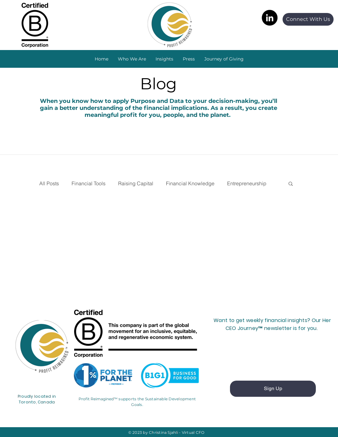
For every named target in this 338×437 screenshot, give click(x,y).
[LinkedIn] (269, 18)
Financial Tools (88, 183)
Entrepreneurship (246, 183)
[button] (164, 59)
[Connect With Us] (308, 19)
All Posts (49, 183)
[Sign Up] (273, 389)
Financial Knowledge (190, 183)
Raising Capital (135, 183)
